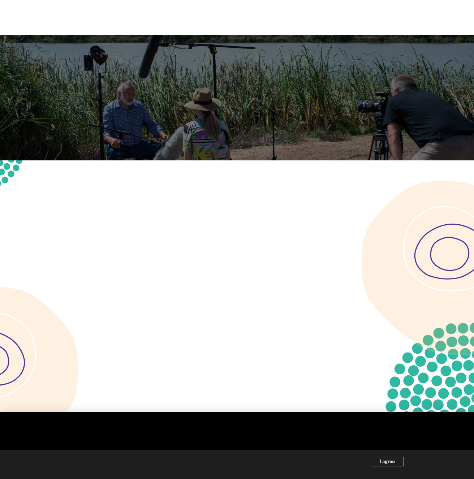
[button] (437, 17)
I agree (387, 461)
